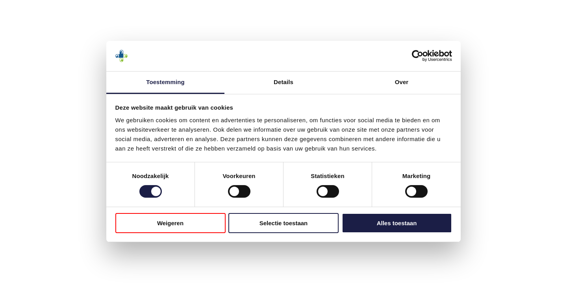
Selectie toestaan (283, 223)
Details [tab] (283, 82)
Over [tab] (402, 82)
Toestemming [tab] (165, 82)
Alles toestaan (397, 223)
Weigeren (170, 223)
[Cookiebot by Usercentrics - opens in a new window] (417, 56)
